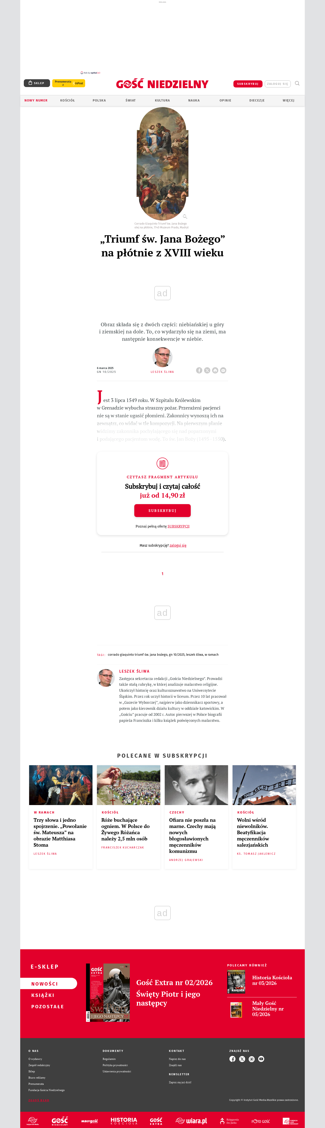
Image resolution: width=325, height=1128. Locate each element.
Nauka (194, 100)
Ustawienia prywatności (117, 1071)
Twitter (208, 369)
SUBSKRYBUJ (248, 83)
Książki (41, 994)
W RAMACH (212, 655)
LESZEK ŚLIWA (194, 655)
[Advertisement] (162, 37)
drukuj (216, 369)
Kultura (162, 100)
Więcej (289, 100)
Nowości (41, 983)
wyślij (224, 369)
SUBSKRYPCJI (179, 526)
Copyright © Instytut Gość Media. (248, 1100)
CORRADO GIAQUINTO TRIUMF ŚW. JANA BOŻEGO (137, 655)
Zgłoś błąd (38, 1100)
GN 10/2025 (106, 371)
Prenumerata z (63, 83)
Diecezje (257, 100)
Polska (99, 100)
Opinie (225, 100)
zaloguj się (277, 83)
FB (200, 369)
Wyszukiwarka (297, 83)
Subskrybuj (162, 510)
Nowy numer (36, 100)
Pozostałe (41, 1006)
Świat (131, 100)
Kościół (67, 100)
